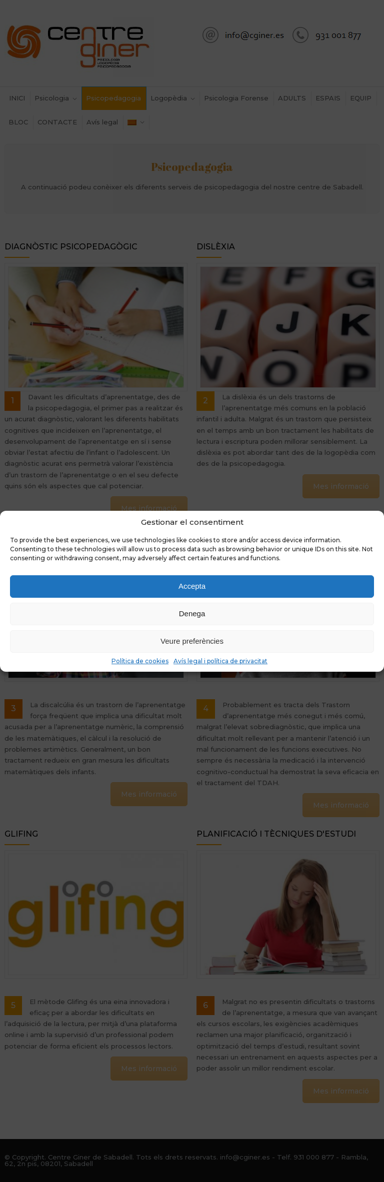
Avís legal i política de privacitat (221, 661)
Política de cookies (140, 661)
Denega (192, 613)
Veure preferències (192, 641)
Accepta (192, 586)
